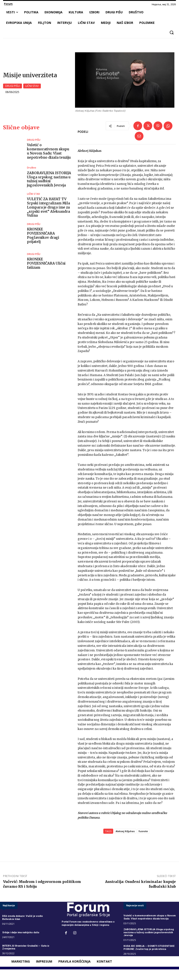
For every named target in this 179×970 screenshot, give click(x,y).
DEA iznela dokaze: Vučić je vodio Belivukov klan (22, 919)
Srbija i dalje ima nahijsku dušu (20, 933)
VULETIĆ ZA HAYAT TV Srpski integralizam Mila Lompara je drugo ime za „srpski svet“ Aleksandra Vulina (48, 208)
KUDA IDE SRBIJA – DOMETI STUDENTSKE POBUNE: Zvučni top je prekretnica (148, 948)
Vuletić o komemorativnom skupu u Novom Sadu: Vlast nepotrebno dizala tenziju (49, 152)
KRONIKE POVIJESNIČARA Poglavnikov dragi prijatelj (49, 236)
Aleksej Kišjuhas (125, 832)
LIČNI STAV (32, 86)
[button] (171, 32)
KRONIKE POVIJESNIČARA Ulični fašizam (48, 264)
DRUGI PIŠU (12, 86)
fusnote (143, 832)
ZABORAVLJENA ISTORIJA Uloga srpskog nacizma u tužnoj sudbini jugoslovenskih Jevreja (48, 180)
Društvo (31, 169)
